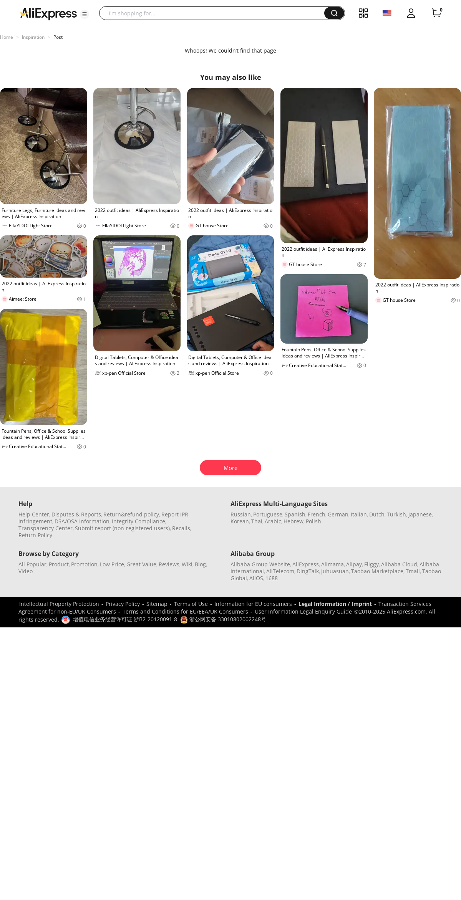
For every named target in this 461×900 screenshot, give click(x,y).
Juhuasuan (335, 571)
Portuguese (267, 514)
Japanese (420, 514)
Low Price (112, 564)
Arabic (273, 521)
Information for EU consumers (253, 603)
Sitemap (156, 603)
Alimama (332, 564)
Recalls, (182, 528)
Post (58, 37)
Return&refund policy (131, 514)
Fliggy (371, 564)
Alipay (354, 564)
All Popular (32, 564)
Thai (256, 521)
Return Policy (35, 535)
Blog (200, 564)
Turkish (396, 514)
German (338, 514)
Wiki (187, 564)
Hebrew (293, 521)
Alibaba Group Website (260, 564)
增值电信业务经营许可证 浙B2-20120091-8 (125, 619)
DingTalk (308, 571)
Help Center (33, 514)
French (316, 514)
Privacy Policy (123, 603)
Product (59, 564)
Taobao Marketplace (377, 571)
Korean (239, 521)
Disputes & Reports (76, 514)
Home (6, 37)
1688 (271, 578)
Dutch (377, 514)
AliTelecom (280, 571)
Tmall (413, 571)
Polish (313, 521)
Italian (359, 514)
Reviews (169, 564)
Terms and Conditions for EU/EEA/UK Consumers (185, 611)
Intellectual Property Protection (59, 603)
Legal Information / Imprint (335, 603)
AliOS (256, 578)
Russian (240, 514)
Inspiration (33, 37)
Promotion (84, 564)
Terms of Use (191, 603)
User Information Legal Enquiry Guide (303, 611)
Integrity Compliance (138, 521)
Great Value (141, 564)
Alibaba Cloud (399, 564)
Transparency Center (45, 528)
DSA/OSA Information (82, 521)
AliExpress (305, 564)
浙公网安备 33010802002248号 (223, 619)
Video (25, 571)
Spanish (295, 514)
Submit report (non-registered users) (122, 528)
